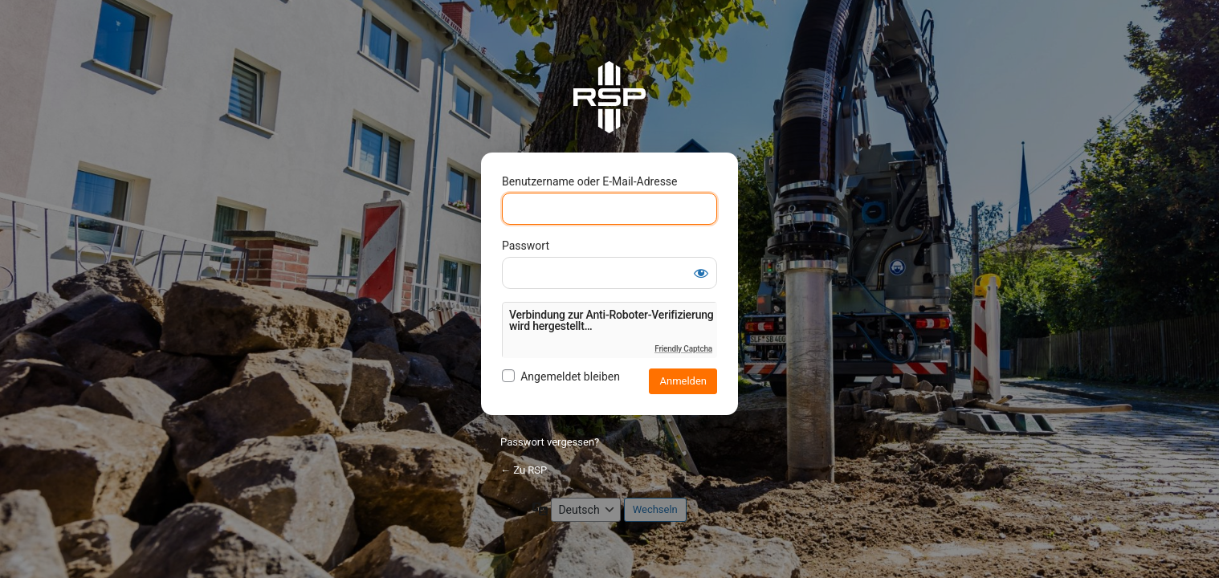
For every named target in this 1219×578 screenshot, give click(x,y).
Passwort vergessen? (549, 442)
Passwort (525, 245)
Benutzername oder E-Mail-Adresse (590, 181)
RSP (609, 97)
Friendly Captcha (683, 348)
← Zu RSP (523, 470)
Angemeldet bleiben (570, 376)
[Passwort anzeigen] (701, 273)
